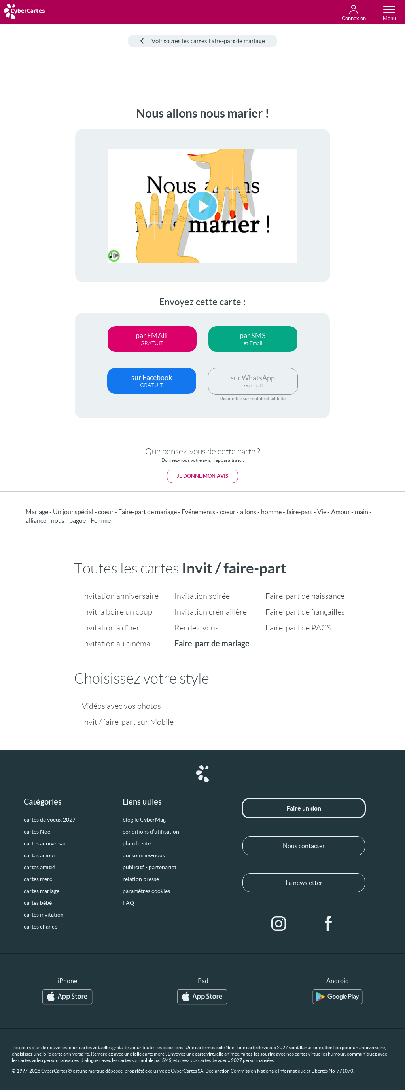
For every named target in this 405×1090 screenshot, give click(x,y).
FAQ (128, 903)
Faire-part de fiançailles (305, 612)
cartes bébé (38, 903)
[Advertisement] (30, 225)
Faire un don (303, 808)
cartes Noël (38, 831)
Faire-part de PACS (298, 627)
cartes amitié (39, 867)
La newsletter (304, 882)
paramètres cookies (146, 891)
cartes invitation (44, 914)
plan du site (137, 843)
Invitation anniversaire (120, 596)
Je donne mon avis (202, 476)
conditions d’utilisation (151, 831)
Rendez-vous (196, 627)
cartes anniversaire (47, 843)
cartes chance (40, 926)
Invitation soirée (202, 596)
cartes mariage (41, 891)
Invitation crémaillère (210, 612)
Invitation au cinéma (116, 643)
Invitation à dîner (111, 627)
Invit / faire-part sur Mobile (128, 722)
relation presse (141, 879)
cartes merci (39, 879)
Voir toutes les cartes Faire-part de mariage (202, 41)
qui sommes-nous (144, 855)
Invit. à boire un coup (117, 612)
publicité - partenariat (149, 867)
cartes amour (40, 855)
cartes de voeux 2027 (50, 820)
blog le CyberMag (144, 820)
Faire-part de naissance (304, 596)
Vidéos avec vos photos (121, 706)
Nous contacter (304, 845)
